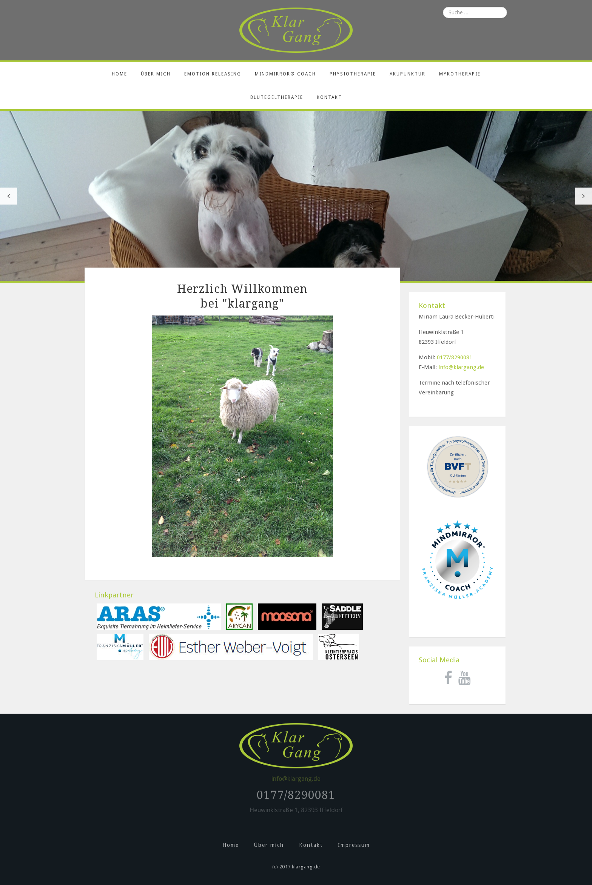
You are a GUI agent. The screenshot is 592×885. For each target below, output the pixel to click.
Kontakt (329, 97)
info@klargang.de (461, 367)
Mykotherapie (460, 74)
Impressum (354, 845)
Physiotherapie (353, 74)
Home (119, 74)
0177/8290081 (454, 357)
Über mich (156, 74)
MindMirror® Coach (285, 74)
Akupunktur (408, 74)
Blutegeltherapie (276, 97)
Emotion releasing (212, 74)
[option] (296, 196)
